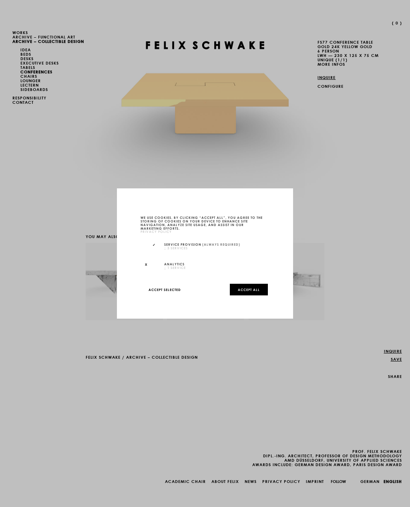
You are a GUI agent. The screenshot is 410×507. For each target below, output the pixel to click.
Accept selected (165, 289)
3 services (176, 247)
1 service (175, 267)
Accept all (249, 289)
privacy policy (156, 231)
